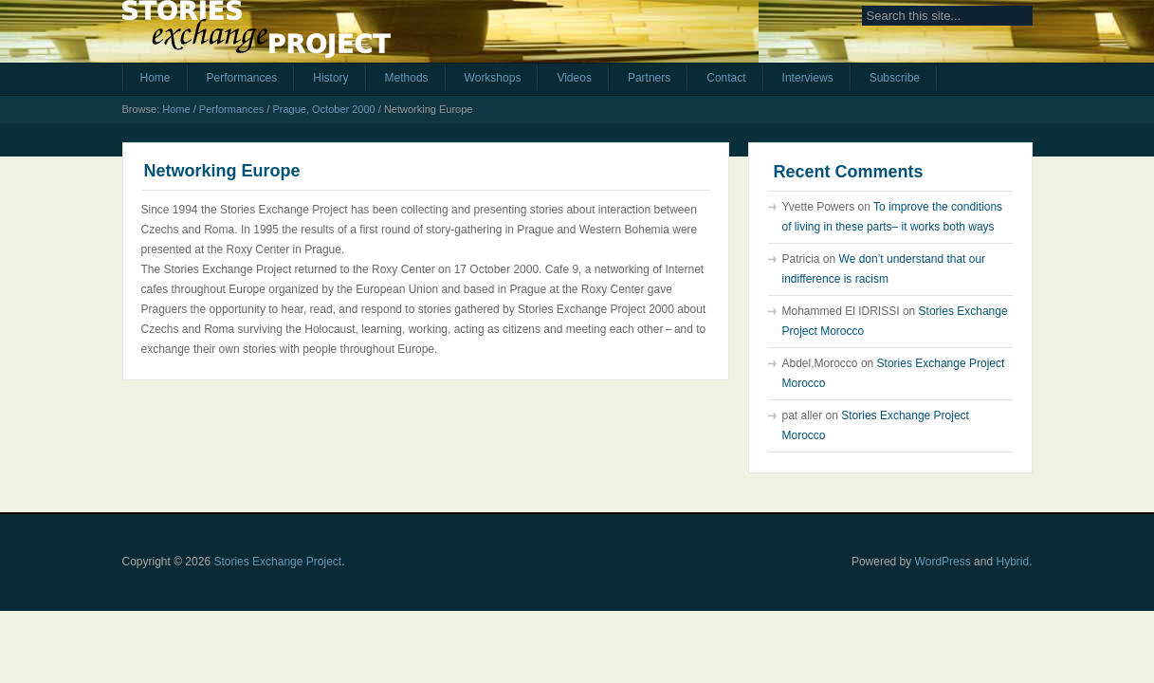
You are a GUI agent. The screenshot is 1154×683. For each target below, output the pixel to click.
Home (155, 77)
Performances (242, 77)
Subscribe (895, 77)
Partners (649, 77)
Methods (407, 77)
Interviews (807, 77)
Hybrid (1012, 561)
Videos (574, 77)
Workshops (493, 77)
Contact (725, 77)
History (330, 77)
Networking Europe (222, 170)
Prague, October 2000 (323, 109)
